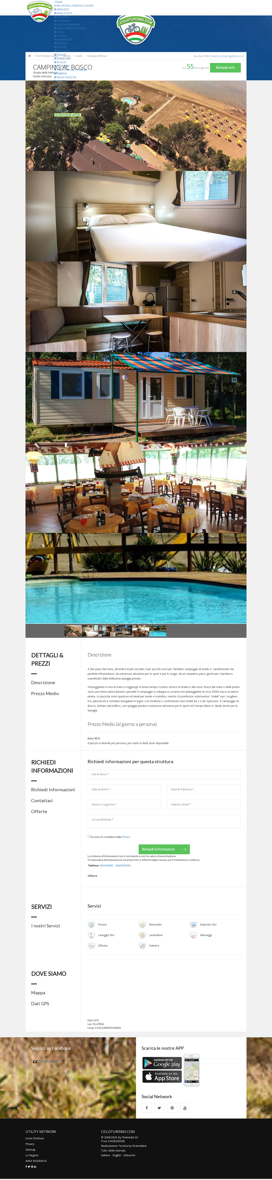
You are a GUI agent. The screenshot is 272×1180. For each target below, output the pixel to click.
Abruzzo (61, 9)
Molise (60, 47)
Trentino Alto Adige (70, 69)
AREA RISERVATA (36, 1162)
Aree (57, 88)
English (117, 1156)
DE (56, 122)
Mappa (38, 993)
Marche (61, 43)
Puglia (60, 54)
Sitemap (31, 1150)
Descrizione (43, 682)
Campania (62, 20)
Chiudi (58, 1)
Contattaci (42, 800)
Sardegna (62, 58)
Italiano (105, 1156)
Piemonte (62, 50)
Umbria (60, 73)
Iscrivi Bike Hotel (67, 115)
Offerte (60, 84)
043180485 (106, 865)
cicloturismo (49, 1062)
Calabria (62, 16)
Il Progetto (63, 111)
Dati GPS (40, 1004)
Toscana (62, 65)
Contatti (61, 103)
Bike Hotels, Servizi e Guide (74, 5)
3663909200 (123, 865)
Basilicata (63, 13)
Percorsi (61, 92)
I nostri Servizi (45, 926)
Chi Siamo (61, 96)
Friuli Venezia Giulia (70, 28)
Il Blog (59, 107)
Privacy (126, 836)
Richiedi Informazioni (53, 789)
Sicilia (60, 62)
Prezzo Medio (45, 693)
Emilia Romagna (67, 24)
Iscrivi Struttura (35, 1139)
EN (56, 118)
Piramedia (138, 1147)
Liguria (60, 35)
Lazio (59, 32)
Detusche (129, 1156)
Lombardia (63, 39)
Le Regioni (32, 1156)
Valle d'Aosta (65, 77)
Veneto (60, 81)
